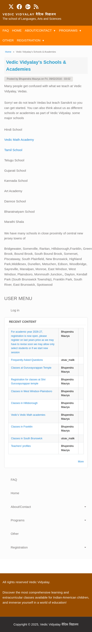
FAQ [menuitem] (6, 30)
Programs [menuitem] (68, 30)
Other (15, 533)
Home (8, 51)
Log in (15, 310)
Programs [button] (18, 520)
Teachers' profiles (21, 446)
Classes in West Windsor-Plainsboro (31, 391)
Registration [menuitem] (28, 40)
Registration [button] (19, 547)
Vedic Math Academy (19, 139)
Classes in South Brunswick (26, 438)
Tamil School (13, 150)
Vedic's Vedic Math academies (28, 414)
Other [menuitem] (8, 40)
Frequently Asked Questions (27, 359)
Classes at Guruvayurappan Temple (31, 367)
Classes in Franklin (21, 426)
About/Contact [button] (21, 507)
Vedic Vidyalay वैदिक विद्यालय (29, 14)
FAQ (14, 479)
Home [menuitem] (17, 30)
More (81, 461)
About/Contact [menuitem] (38, 30)
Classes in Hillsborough (24, 403)
